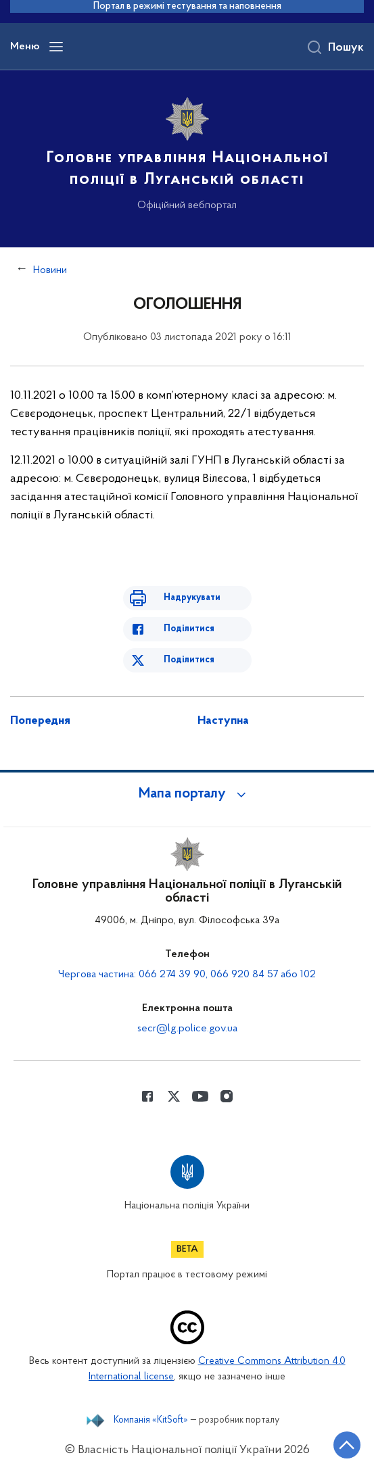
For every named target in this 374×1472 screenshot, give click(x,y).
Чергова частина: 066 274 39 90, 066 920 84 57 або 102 (187, 974)
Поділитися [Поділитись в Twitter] (189, 660)
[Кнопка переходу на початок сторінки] (346, 1444)
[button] (187, 794)
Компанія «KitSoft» (151, 1420)
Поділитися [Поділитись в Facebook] (189, 629)
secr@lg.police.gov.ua (187, 1028)
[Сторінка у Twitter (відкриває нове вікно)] (174, 1096)
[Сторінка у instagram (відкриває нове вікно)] (226, 1096)
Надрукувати (192, 598)
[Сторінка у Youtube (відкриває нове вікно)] (200, 1096)
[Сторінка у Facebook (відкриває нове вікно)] (147, 1096)
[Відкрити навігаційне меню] (56, 46)
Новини (50, 270)
